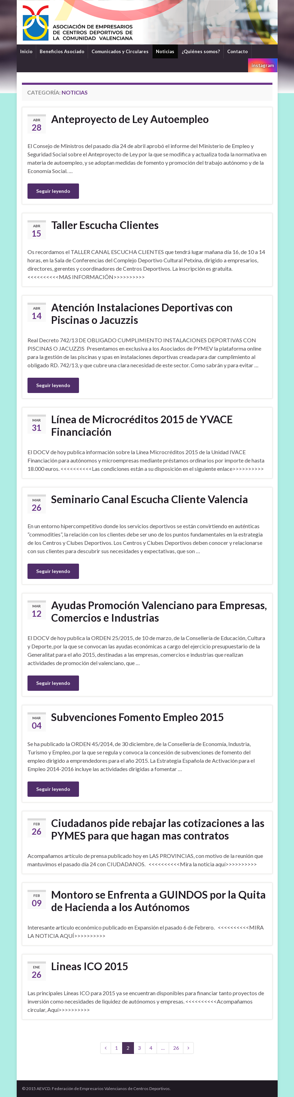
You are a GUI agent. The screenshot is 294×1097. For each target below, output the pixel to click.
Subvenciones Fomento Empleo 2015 (137, 717)
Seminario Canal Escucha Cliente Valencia (149, 499)
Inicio (26, 51)
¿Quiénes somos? (201, 51)
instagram (263, 65)
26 (176, 1048)
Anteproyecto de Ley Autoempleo (130, 119)
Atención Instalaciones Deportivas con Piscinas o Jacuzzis (142, 313)
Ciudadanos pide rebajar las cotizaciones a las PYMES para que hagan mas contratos (157, 829)
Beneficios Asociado (62, 51)
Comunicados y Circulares (120, 51)
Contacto (237, 51)
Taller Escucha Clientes (105, 225)
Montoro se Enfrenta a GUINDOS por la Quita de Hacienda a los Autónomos (158, 900)
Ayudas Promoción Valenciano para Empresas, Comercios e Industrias (159, 611)
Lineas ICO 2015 (89, 966)
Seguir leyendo (53, 191)
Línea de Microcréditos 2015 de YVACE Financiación (142, 425)
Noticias (165, 51)
